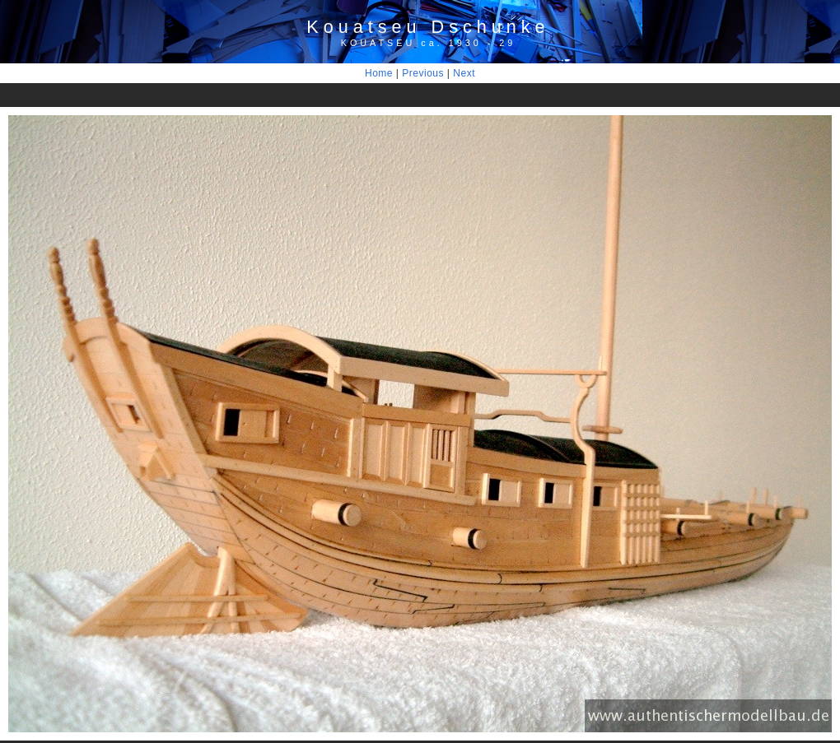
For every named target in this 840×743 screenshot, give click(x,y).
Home (379, 73)
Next (464, 73)
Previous (423, 73)
